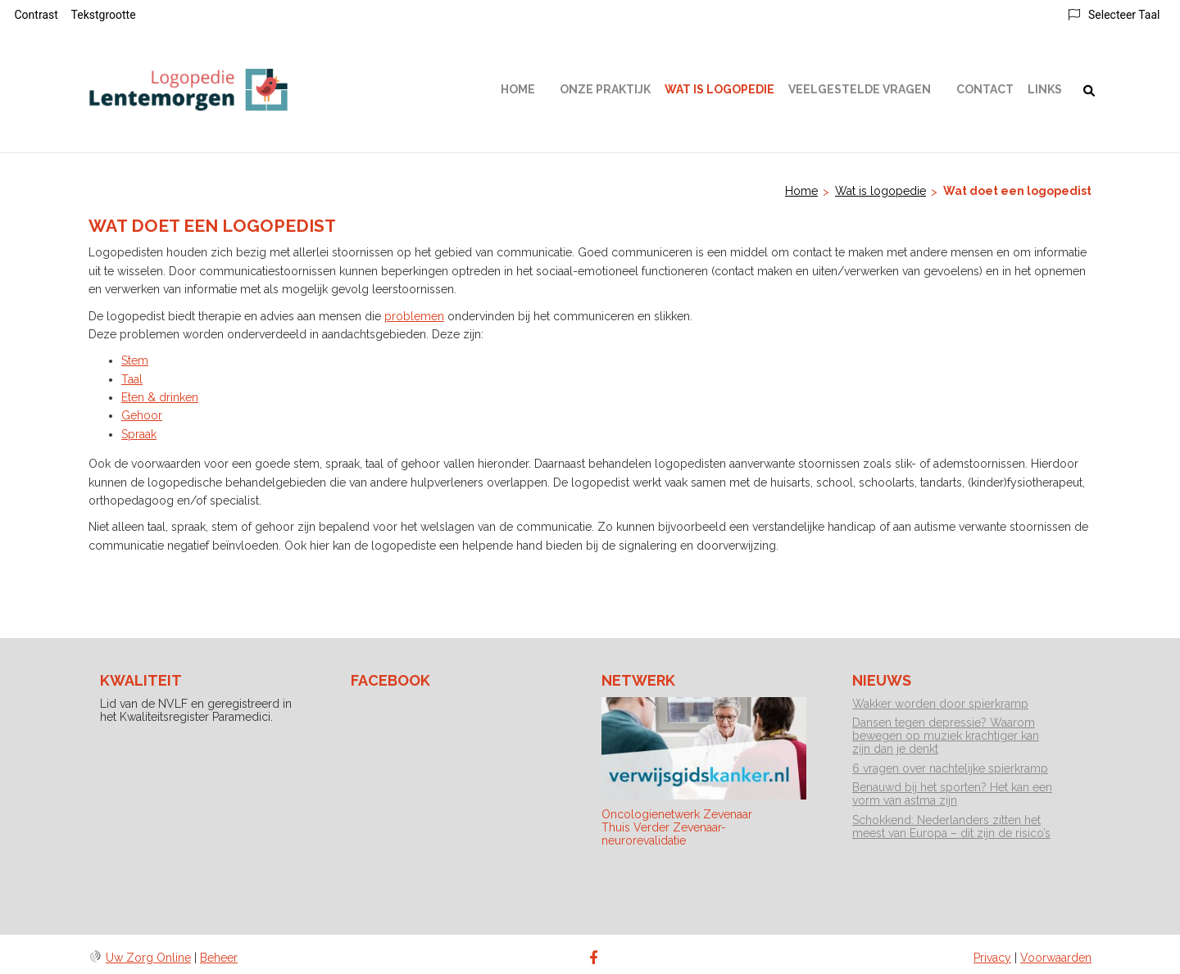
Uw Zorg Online (148, 957)
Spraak (139, 434)
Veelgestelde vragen (859, 89)
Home (518, 89)
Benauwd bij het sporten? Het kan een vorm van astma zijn (952, 794)
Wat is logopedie (719, 89)
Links (1045, 89)
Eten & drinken (159, 397)
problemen (414, 316)
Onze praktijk (605, 89)
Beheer (219, 957)
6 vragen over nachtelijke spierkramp (950, 768)
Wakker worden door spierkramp (940, 703)
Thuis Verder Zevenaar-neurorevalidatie (663, 834)
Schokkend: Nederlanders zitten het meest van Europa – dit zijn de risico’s (951, 826)
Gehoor (141, 415)
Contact (985, 89)
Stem (134, 360)
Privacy (992, 957)
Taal (132, 379)
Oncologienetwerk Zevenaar (676, 814)
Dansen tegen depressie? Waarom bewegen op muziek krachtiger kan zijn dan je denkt (945, 735)
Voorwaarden (1056, 957)
